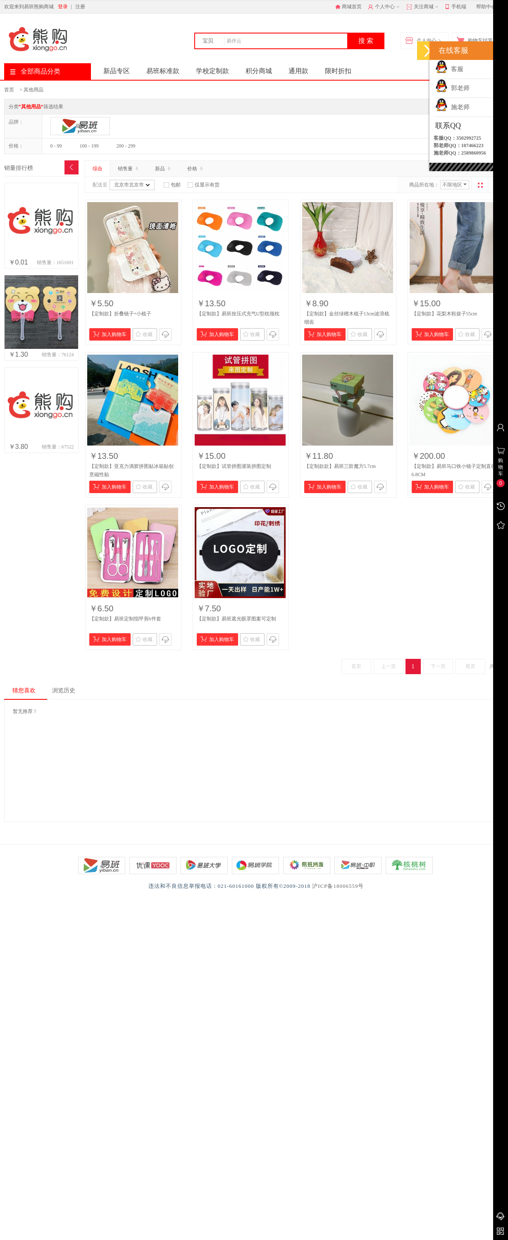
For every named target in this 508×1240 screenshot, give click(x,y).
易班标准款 (162, 70)
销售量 (129, 169)
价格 (196, 169)
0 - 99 (56, 146)
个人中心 (384, 7)
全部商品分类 (35, 71)
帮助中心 (486, 7)
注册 (80, 7)
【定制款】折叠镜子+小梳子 (120, 314)
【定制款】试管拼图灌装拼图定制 (234, 466)
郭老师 (452, 88)
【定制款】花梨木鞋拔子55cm (444, 314)
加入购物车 (109, 334)
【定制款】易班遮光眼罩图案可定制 (236, 619)
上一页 (388, 666)
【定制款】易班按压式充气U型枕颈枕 (238, 314)
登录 (63, 7)
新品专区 (116, 70)
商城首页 (348, 7)
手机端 (455, 7)
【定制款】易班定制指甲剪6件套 (125, 619)
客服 (449, 69)
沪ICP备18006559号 (338, 886)
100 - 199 (89, 146)
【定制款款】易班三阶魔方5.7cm (340, 466)
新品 (163, 169)
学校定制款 (212, 70)
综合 (98, 169)
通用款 (298, 70)
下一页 (438, 666)
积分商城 (259, 70)
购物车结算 (476, 41)
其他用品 (33, 90)
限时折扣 (338, 70)
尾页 (470, 666)
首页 (9, 90)
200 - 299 (126, 146)
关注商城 (423, 7)
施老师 (452, 107)
